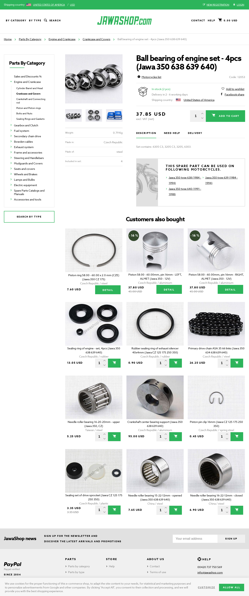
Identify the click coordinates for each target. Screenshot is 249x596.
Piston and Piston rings (28, 108)
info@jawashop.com (210, 572)
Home (8, 39)
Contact (198, 20)
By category (16, 20)
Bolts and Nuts (24, 113)
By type (35, 20)
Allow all (231, 587)
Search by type (29, 216)
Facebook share (234, 94)
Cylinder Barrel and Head (29, 88)
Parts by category (79, 566)
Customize (206, 587)
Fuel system (21, 131)
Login (238, 5)
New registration (216, 5)
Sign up (231, 538)
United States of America (49, 4)
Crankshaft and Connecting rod (30, 100)
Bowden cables (23, 141)
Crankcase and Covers (96, 39)
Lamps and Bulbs (24, 179)
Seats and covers (24, 169)
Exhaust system (24, 147)
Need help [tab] (172, 133)
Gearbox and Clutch (26, 125)
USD (72, 4)
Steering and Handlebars (29, 158)
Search (52, 20)
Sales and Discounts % (28, 76)
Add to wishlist (235, 89)
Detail (108, 290)
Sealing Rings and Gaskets (30, 119)
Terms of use (158, 572)
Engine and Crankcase (62, 39)
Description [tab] (146, 133)
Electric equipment (25, 185)
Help (211, 20)
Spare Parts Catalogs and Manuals (29, 192)
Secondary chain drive (27, 136)
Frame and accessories (28, 152)
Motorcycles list (149, 77)
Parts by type (76, 572)
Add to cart (228, 116)
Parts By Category (30, 39)
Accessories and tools (27, 199)
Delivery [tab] (195, 133)
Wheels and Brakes (25, 174)
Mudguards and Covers (28, 163)
